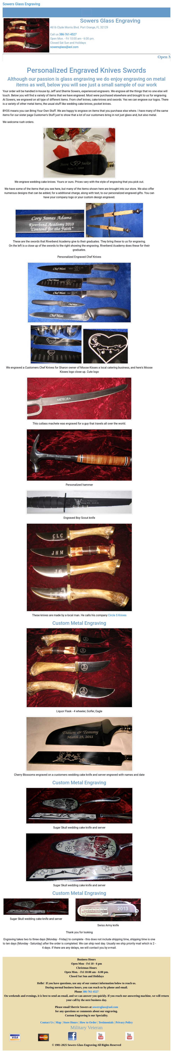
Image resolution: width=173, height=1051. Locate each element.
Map (58, 1022)
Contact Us (47, 1022)
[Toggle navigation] (86, 12)
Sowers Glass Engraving (21, 4)
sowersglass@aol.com (64, 47)
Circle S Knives (117, 615)
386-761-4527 (68, 34)
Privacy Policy (124, 1022)
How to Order (88, 1022)
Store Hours (70, 1022)
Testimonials (106, 1022)
